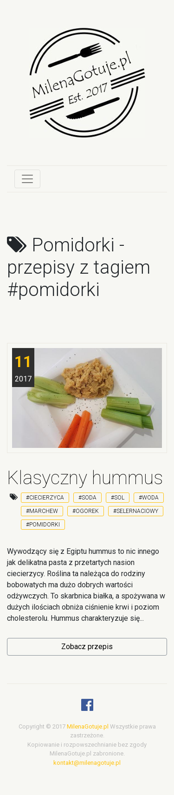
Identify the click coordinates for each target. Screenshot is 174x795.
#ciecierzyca (45, 497)
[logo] (87, 89)
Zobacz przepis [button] (87, 646)
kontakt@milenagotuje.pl (87, 762)
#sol (117, 497)
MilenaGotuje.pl (88, 726)
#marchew (42, 511)
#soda (87, 497)
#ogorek (85, 511)
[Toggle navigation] (27, 179)
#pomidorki (43, 524)
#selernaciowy (135, 511)
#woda (149, 497)
